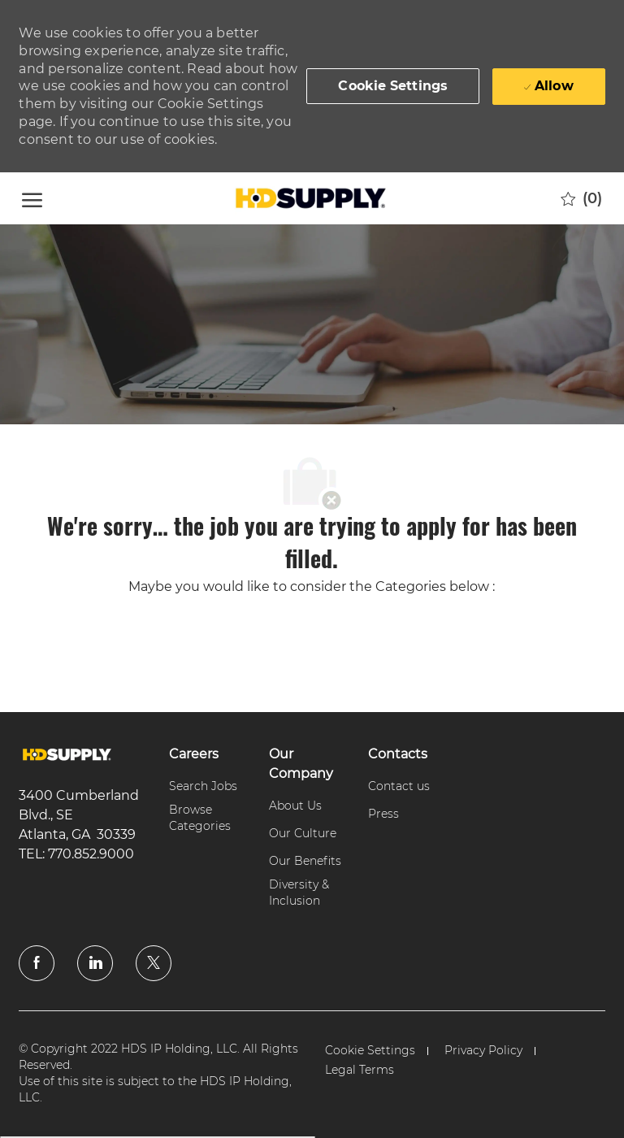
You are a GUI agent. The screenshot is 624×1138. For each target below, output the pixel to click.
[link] (67, 755)
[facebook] (36, 963)
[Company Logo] (309, 198)
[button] (392, 86)
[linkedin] (95, 963)
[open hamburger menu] (32, 198)
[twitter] (153, 963)
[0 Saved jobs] (581, 198)
